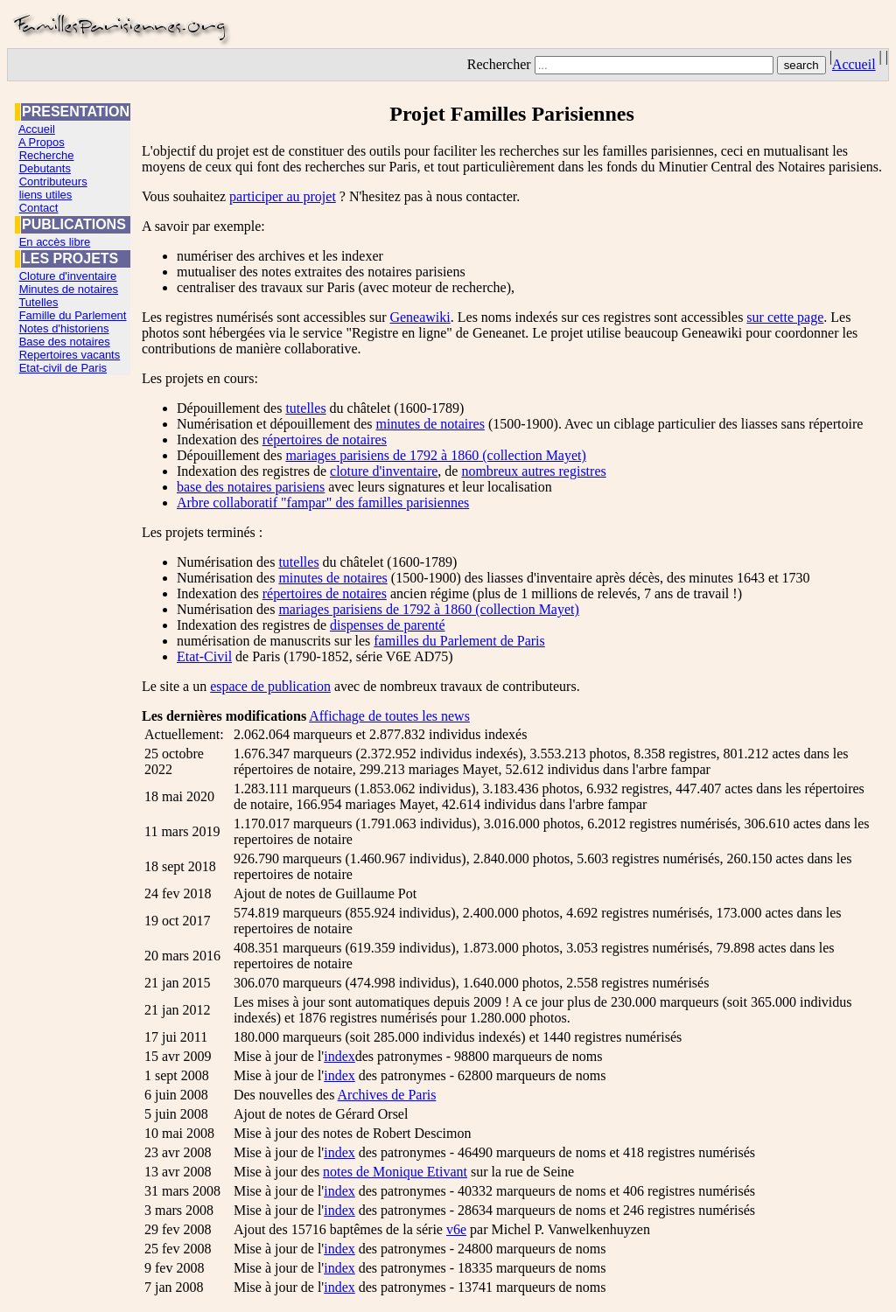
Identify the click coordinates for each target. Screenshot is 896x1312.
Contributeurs (53, 181)
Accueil (854, 64)
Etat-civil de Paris (63, 367)
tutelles (305, 408)
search (801, 65)
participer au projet (282, 196)
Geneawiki (419, 317)
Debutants (45, 168)
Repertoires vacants (70, 354)
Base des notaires (64, 341)
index (339, 1056)
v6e (456, 1229)
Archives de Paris (387, 1094)
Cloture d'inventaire (68, 276)
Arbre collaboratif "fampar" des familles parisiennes (323, 502)
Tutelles (38, 302)
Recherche (46, 155)
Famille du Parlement (73, 315)
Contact (39, 207)
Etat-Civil (204, 656)
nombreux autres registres (533, 471)
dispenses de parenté (387, 625)
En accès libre (55, 241)
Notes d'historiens (64, 328)
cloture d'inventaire (384, 471)
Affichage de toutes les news (389, 715)
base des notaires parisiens (251, 486)
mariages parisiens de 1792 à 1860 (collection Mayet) (435, 455)
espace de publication (270, 686)
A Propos (41, 142)
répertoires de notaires (324, 439)
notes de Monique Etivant (395, 1171)
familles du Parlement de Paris (459, 640)
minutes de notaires (429, 423)
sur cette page (784, 317)
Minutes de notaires (68, 289)
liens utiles (46, 194)
